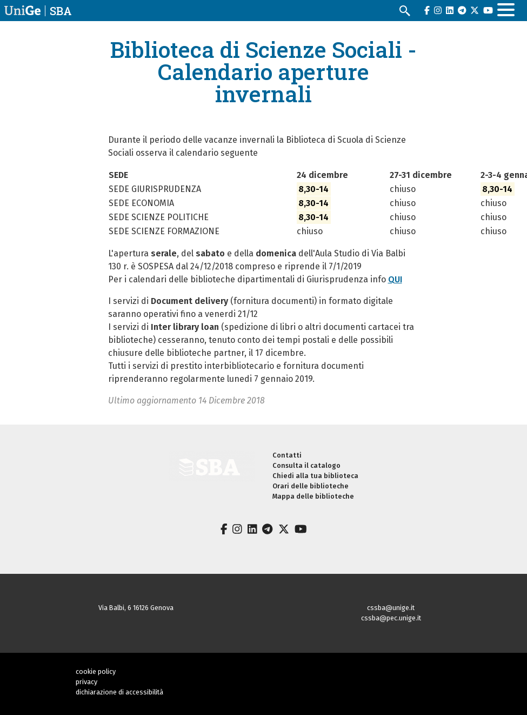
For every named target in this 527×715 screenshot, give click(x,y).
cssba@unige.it (391, 608)
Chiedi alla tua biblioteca (315, 476)
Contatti (287, 455)
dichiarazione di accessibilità (119, 692)
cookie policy (96, 671)
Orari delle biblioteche (310, 486)
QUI (395, 279)
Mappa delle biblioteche (313, 496)
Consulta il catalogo (306, 465)
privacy (86, 682)
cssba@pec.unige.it (391, 618)
